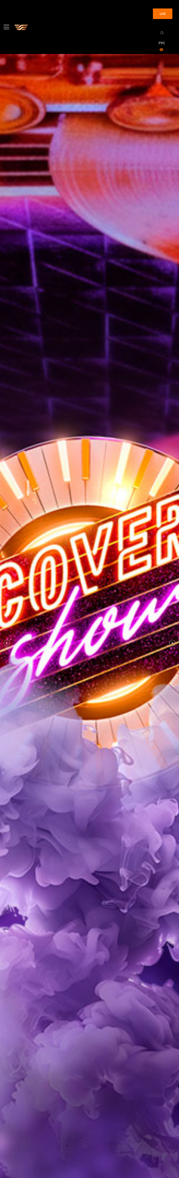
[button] (7, 643)
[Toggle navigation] (6, 27)
